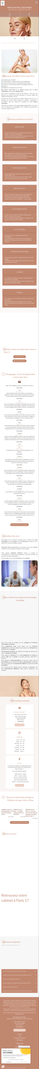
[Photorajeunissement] (19, 213)
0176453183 (20, 721)
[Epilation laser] (19, 131)
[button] (19, 131)
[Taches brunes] (19, 256)
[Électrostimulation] (19, 193)
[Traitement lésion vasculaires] (19, 277)
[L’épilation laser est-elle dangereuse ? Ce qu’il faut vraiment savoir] (7, 805)
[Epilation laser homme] (19, 152)
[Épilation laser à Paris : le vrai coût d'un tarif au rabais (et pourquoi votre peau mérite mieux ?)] (32, 805)
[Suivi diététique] (19, 235)
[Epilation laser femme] (19, 172)
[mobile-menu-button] (36, 2)
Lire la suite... (19, 387)
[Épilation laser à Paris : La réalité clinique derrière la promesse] (19, 805)
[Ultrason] (19, 298)
